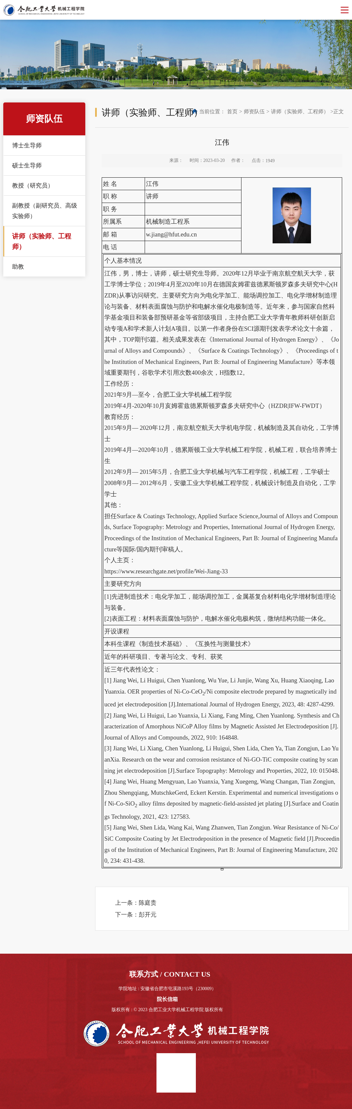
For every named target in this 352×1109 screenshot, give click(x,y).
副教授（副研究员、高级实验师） (44, 210)
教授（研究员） (32, 185)
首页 (232, 111)
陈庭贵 (147, 902)
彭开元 (147, 914)
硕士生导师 (27, 165)
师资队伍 (254, 111)
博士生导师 (27, 145)
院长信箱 (167, 999)
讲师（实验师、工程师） (41, 241)
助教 (18, 266)
